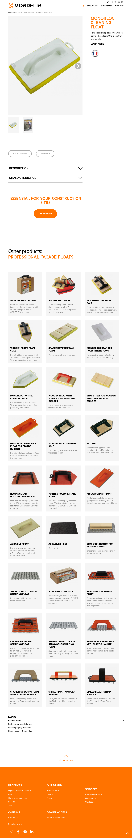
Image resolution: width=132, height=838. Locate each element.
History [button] (50, 794)
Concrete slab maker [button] (17, 798)
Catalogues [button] (90, 801)
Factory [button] (50, 798)
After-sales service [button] (93, 794)
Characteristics (22, 177)
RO (115, 2)
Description (18, 168)
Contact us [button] (13, 817)
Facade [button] (11, 801)
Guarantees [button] (90, 798)
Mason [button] (11, 794)
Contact (119, 6)
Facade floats (14, 720)
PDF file (45, 153)
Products (91, 6)
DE (119, 2)
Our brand (106, 6)
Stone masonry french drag (20, 731)
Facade (12, 716)
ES (122, 2)
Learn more (45, 213)
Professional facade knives (20, 724)
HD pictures (20, 153)
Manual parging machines (19, 727)
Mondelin (24, 5)
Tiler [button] (10, 805)
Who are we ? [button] (53, 790)
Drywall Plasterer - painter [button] (19, 790)
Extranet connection (56, 817)
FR (111, 2)
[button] (78, 66)
